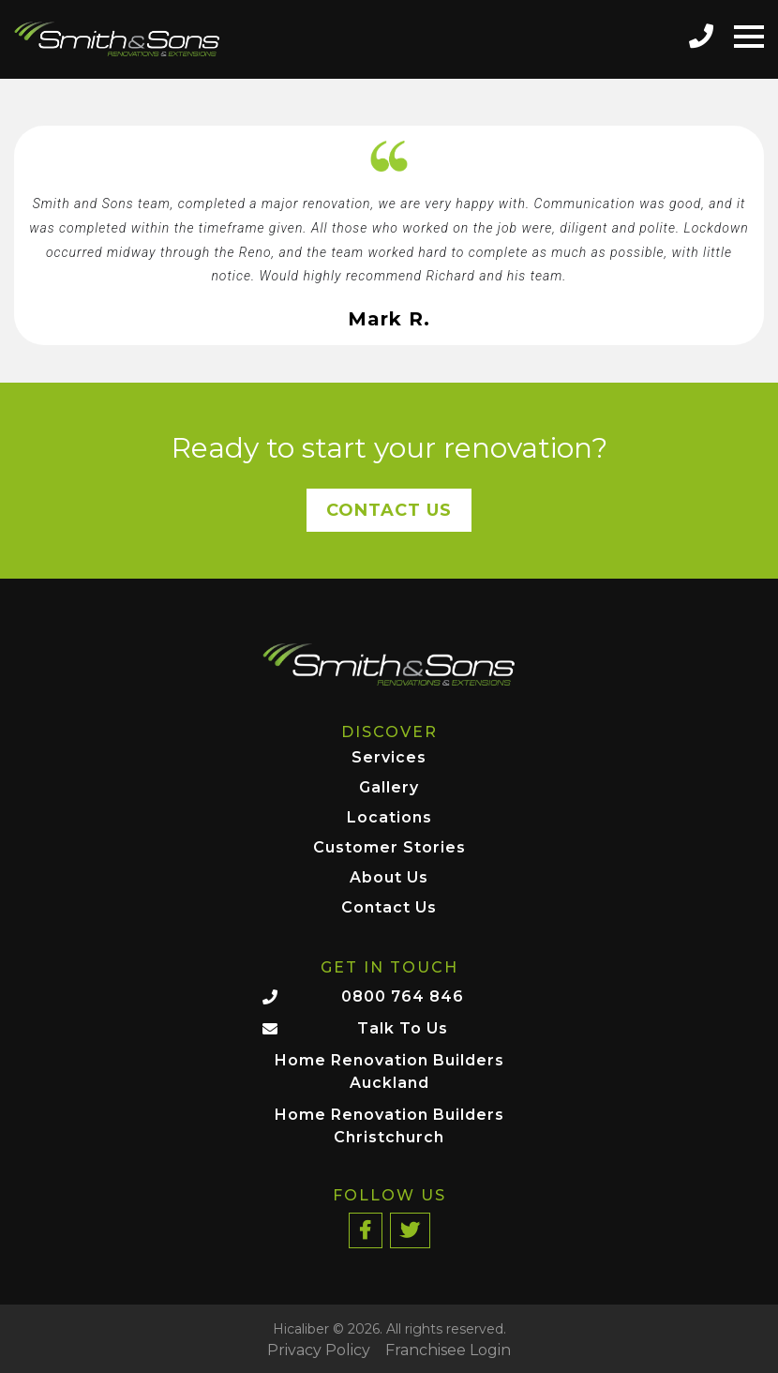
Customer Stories (389, 848)
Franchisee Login (448, 1350)
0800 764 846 (402, 996)
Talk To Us (402, 1028)
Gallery (389, 788)
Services (389, 758)
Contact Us (389, 510)
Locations (389, 818)
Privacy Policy (318, 1350)
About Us (389, 878)
